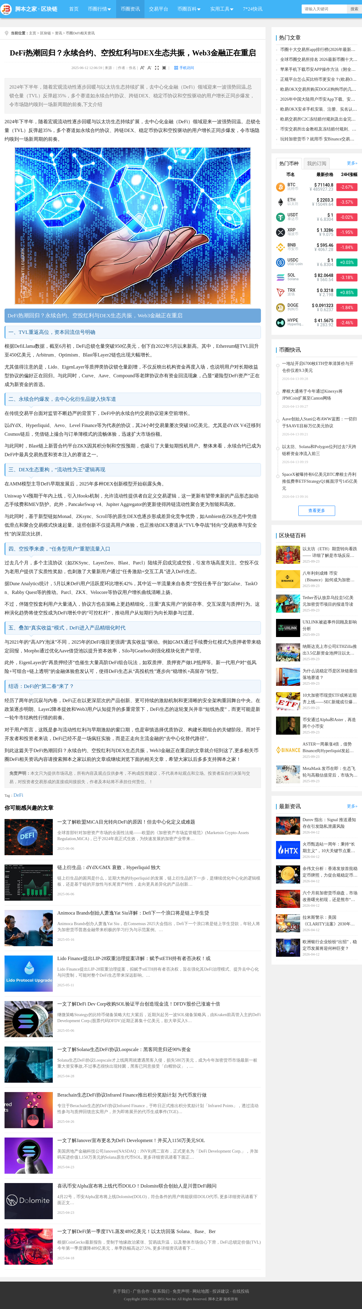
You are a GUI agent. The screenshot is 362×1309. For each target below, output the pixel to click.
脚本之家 (26, 9)
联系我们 (161, 1291)
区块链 (49, 9)
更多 (351, 163)
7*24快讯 (252, 8)
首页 (74, 8)
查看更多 (316, 510)
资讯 (58, 33)
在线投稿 (240, 1291)
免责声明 (181, 1291)
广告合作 (141, 1291)
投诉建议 (220, 1291)
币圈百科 (187, 8)
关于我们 (121, 1291)
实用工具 (220, 8)
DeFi (18, 795)
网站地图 (200, 1291)
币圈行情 (97, 8)
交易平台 (158, 8)
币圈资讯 (130, 8)
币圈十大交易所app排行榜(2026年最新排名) (320, 49)
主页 (32, 33)
